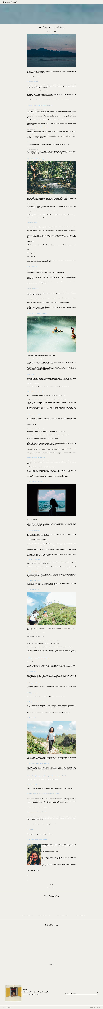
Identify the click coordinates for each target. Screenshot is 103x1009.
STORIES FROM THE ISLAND (51, 887)
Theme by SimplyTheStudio (95, 1007)
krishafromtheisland (10, 2)
